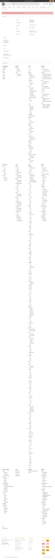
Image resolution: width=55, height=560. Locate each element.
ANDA (29, 232)
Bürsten (29, 473)
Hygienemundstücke (46, 510)
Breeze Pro (44, 200)
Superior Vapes (32, 140)
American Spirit (32, 169)
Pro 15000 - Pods (45, 70)
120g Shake (32, 314)
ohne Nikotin (32, 158)
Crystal (31, 101)
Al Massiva (30, 81)
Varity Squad (44, 203)
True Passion (30, 454)
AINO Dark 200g (32, 181)
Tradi (43, 189)
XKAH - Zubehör (45, 172)
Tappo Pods (32, 132)
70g (30, 305)
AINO (29, 173)
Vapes (14, 8)
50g (30, 373)
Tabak (33, 8)
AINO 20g (31, 175)
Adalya (16, 167)
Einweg (42, 472)
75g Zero (31, 342)
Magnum (42, 186)
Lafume (29, 126)
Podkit (5, 175)
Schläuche (44, 475)
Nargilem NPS (43, 206)
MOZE (5, 501)
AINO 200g (31, 180)
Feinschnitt (30, 167)
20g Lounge (32, 215)
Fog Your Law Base (31, 330)
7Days (29, 200)
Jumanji (29, 124)
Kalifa (5, 498)
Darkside (29, 308)
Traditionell (43, 217)
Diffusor (43, 502)
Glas (43, 508)
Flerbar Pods (19, 75)
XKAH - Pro (44, 170)
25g (30, 186)
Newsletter (18, 32)
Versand (16, 558)
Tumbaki (29, 463)
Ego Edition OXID (45, 192)
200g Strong (32, 412)
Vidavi (29, 160)
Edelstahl (44, 221)
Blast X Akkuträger (45, 83)
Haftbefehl (30, 115)
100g (30, 266)
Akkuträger (31, 76)
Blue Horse (30, 274)
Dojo (42, 81)
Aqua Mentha (30, 235)
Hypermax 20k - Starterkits (47, 76)
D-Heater (5, 511)
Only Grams (19, 76)
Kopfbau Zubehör (44, 484)
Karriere (17, 21)
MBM (29, 362)
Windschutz (44, 481)
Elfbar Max (19, 72)
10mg (18, 169)
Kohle (49, 8)
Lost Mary (30, 131)
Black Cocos (17, 472)
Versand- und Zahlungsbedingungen (33, 32)
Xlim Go (5, 178)
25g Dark (31, 409)
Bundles (9, 8)
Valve (43, 184)
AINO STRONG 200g (33, 183)
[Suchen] (27, 5)
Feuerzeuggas (5, 529)
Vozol (42, 104)
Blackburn (30, 263)
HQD (29, 120)
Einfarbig (44, 522)
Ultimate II (44, 215)
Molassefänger (43, 513)
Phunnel (5, 483)
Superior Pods (32, 138)
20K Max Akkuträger (46, 95)
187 (29, 69)
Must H (29, 370)
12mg (18, 215)
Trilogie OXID (44, 197)
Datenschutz (18, 24)
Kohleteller (44, 499)
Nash (29, 393)
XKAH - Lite (44, 169)
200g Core (31, 316)
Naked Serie (44, 195)
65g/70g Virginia (32, 331)
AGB (17, 29)
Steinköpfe (6, 489)
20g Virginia (32, 407)
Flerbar (29, 106)
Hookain (29, 347)
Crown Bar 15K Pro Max (46, 75)
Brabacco (30, 279)
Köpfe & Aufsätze (43, 8)
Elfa (29, 87)
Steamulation (43, 212)
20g (30, 243)
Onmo (5, 514)
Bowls (43, 492)
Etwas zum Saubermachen (33, 472)
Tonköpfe (5, 490)
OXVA (4, 176)
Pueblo (31, 172)
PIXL (42, 93)
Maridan (29, 356)
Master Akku (32, 89)
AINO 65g (31, 178)
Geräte (4, 70)
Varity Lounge (44, 201)
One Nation (17, 473)
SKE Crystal (30, 148)
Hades (5, 481)
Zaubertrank (17, 217)
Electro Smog (30, 324)
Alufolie (43, 486)
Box (4, 173)
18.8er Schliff (44, 514)
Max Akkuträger (45, 87)
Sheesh (29, 146)
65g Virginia (32, 367)
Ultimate (44, 214)
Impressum (18, 35)
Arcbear (42, 69)
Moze (42, 198)
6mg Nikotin (19, 220)
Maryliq (16, 198)
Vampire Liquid (18, 212)
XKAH (42, 167)
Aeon (42, 173)
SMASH (29, 154)
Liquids (4, 73)
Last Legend (44, 193)
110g (30, 218)
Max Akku (31, 90)
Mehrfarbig (44, 524)
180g (30, 189)
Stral (29, 448)
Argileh (29, 242)
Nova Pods (31, 129)
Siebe (43, 489)
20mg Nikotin (19, 173)
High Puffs (30, 118)
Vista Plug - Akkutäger (46, 107)
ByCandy (17, 175)
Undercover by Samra (32, 155)
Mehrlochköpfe (5, 484)
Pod (30, 70)
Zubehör (4, 79)
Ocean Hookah (43, 207)
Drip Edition (44, 190)
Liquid (29, 8)
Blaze (29, 271)
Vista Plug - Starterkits (46, 105)
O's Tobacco (30, 398)
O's (28, 135)
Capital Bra (30, 290)
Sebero (29, 424)
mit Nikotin (32, 157)
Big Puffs (18, 8)
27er (29, 72)
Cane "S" (44, 209)
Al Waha (29, 228)
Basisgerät (31, 107)
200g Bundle (32, 268)
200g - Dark (32, 335)
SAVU (29, 420)
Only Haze (30, 141)
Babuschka (6, 509)
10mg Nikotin (19, 176)
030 (29, 184)
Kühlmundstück (45, 511)
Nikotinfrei (31, 110)
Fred (30, 170)
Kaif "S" (43, 211)
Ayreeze (29, 246)
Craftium (29, 307)
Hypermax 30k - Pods (46, 78)
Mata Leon (43, 187)
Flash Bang (44, 178)
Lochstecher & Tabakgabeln (47, 487)
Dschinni (29, 317)
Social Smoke (30, 437)
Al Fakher (18, 70)
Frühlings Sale (4, 8)
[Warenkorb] (50, 4)
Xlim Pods (5, 181)
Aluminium (44, 220)
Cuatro (31, 127)
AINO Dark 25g (32, 176)
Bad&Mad (30, 254)
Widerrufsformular (32, 26)
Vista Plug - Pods (45, 108)
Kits (4, 169)
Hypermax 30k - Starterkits (47, 79)
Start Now (30, 441)
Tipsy (29, 451)
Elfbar (29, 100)
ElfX (3, 167)
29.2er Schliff (44, 516)
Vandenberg (6, 503)
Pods (3, 75)
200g (30, 193)
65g (30, 187)
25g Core (31, 311)
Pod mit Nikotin (32, 96)
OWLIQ (16, 180)
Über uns (18, 26)
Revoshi (29, 414)
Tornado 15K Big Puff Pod (46, 102)
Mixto (29, 366)
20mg (18, 170)
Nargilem (30, 389)
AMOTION (43, 176)
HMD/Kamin (5, 506)
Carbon (43, 507)
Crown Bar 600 (32, 78)
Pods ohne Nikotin (33, 98)
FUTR (43, 180)
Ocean (29, 406)
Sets (43, 525)
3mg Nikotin (19, 218)
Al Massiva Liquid (18, 184)
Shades (29, 429)
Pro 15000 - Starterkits (46, 72)
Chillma (29, 302)
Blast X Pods (44, 84)
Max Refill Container (33, 92)
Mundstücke (44, 473)
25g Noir (31, 341)
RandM (29, 143)
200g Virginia (32, 344)
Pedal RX (44, 181)
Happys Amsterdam (31, 117)
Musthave (30, 378)
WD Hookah (43, 218)
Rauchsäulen (44, 500)
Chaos (29, 296)
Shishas (36, 8)
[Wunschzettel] (47, 4)
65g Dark (31, 369)
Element (29, 328)
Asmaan (5, 507)
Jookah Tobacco (31, 353)
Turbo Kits (31, 93)
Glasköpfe (4, 504)
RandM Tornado (18, 203)
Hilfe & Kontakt (31, 29)
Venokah (16, 475)
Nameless (30, 383)
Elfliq (16, 189)
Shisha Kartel (30, 434)
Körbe (43, 480)
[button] (44, 4)
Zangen (43, 483)
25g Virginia (32, 283)
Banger (29, 259)
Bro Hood (30, 282)
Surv (30, 121)
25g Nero (31, 285)
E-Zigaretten (24, 8)
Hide (29, 333)
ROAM (43, 183)
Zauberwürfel (17, 476)
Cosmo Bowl (6, 486)
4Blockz (29, 73)
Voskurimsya (6, 492)
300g (30, 460)
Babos (29, 249)
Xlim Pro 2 (5, 180)
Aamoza (29, 206)
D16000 (43, 92)
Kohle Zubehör (43, 476)
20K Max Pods (44, 96)
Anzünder (44, 478)
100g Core (31, 313)
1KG (30, 204)
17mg (18, 187)
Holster (29, 338)
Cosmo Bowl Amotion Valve (8, 487)
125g (30, 375)
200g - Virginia (32, 336)
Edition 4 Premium (45, 175)
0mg (17, 214)
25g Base (31, 310)
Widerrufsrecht (32, 35)
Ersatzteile (43, 490)
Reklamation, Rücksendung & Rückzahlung (32, 22)
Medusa (5, 480)
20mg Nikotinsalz (20, 221)
